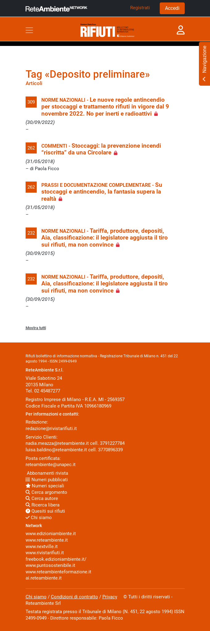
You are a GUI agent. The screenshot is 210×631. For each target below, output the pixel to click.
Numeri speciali (45, 486)
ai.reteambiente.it (44, 578)
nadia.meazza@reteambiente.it (57, 443)
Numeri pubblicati (47, 479)
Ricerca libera (43, 505)
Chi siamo (39, 517)
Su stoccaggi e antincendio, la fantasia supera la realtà (101, 192)
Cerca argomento (46, 492)
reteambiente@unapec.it (51, 464)
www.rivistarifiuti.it (45, 552)
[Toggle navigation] (29, 30)
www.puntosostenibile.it (50, 565)
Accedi (172, 8)
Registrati (140, 7)
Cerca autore (42, 498)
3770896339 (110, 450)
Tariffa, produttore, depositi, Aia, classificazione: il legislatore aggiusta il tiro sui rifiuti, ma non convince (104, 237)
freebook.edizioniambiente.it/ (56, 559)
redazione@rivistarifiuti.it (51, 428)
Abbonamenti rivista (47, 473)
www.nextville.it (42, 546)
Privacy (109, 597)
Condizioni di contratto (74, 597)
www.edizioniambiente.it (51, 533)
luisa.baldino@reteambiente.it (56, 450)
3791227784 (112, 443)
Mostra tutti (36, 328)
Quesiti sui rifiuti (45, 511)
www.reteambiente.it (47, 540)
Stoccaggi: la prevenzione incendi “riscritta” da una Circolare (101, 149)
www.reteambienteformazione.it (58, 572)
